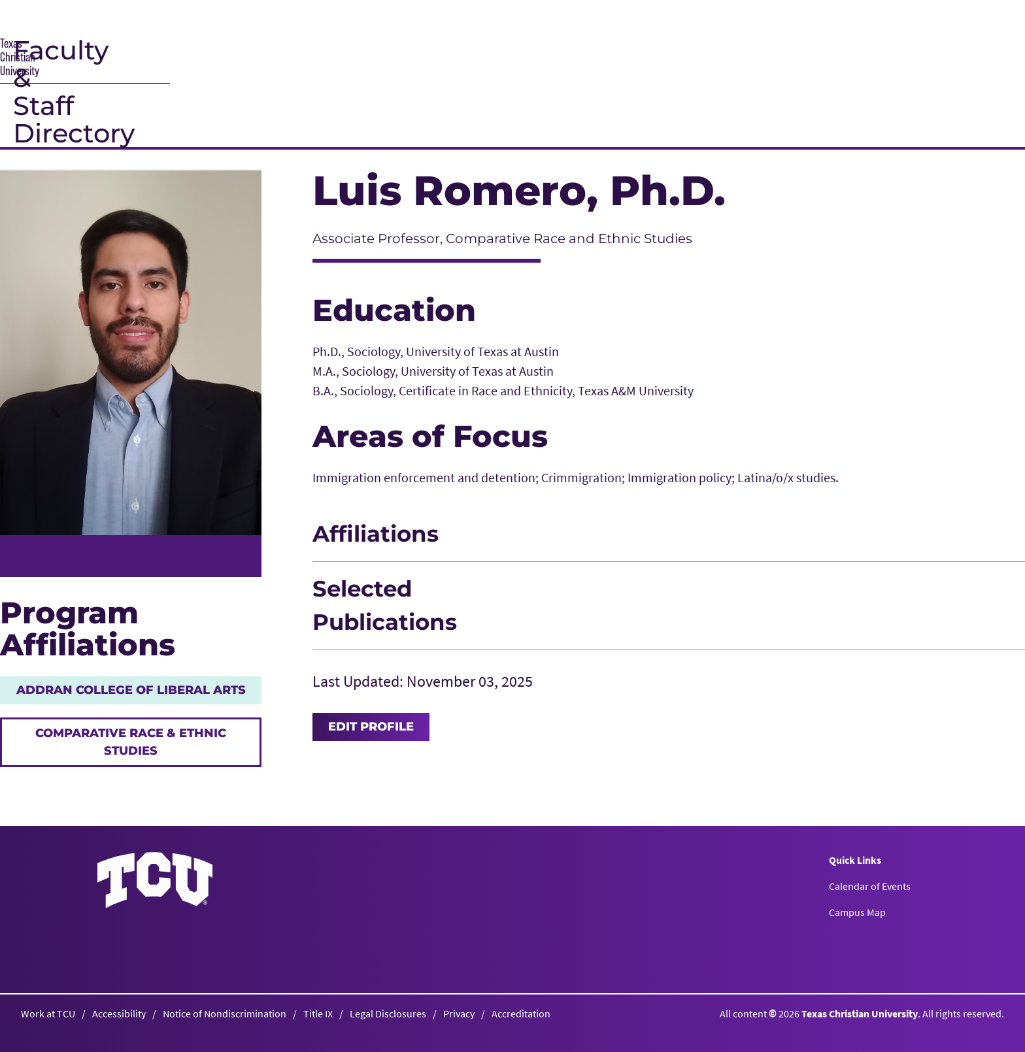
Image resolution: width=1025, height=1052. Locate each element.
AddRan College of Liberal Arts (131, 690)
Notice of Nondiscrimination (224, 1013)
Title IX (318, 1013)
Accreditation (521, 1013)
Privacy (459, 1013)
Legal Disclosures (388, 1013)
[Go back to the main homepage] (154, 880)
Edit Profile (371, 726)
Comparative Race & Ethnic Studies (130, 742)
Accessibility (119, 1013)
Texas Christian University (859, 1013)
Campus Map (857, 912)
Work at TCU (48, 1013)
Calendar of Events (870, 886)
